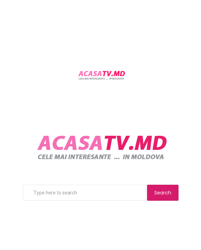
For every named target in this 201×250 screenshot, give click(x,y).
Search (162, 192)
